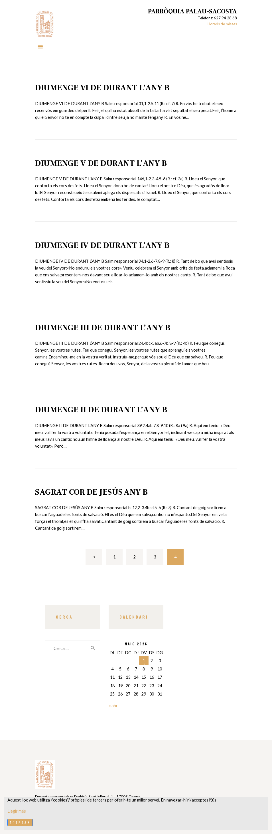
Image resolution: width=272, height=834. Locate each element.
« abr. (113, 705)
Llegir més (16, 811)
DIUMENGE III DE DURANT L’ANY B (102, 328)
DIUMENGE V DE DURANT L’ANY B (101, 163)
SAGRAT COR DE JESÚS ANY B (91, 492)
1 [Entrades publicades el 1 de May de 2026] (144, 660)
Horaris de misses (222, 24)
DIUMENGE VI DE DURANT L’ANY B (102, 88)
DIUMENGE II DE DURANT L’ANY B (101, 410)
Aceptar (20, 822)
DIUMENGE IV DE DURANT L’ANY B (102, 245)
